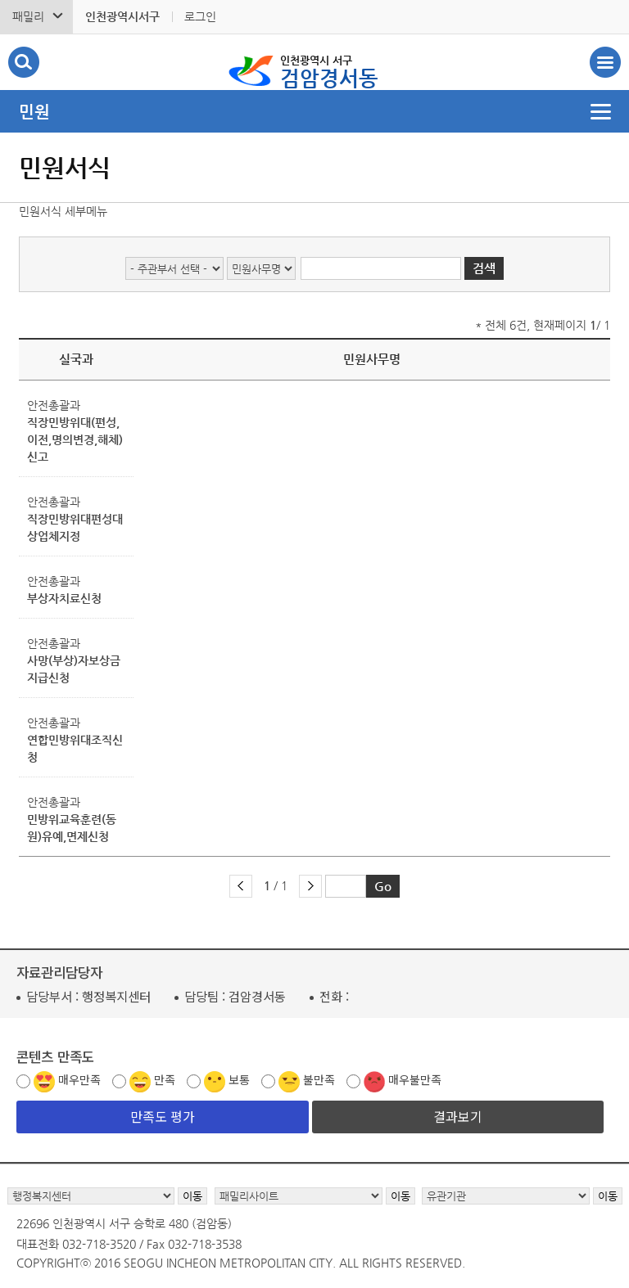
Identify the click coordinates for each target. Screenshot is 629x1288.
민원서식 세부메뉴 (63, 211)
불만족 (319, 1079)
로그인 (200, 16)
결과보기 (457, 1116)
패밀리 (28, 16)
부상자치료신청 (64, 598)
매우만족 (79, 1079)
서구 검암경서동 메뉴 (605, 62)
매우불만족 (414, 1079)
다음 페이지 (310, 886)
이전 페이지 (240, 886)
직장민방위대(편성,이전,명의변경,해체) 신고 (75, 439)
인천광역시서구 (122, 16)
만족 (164, 1079)
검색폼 (23, 62)
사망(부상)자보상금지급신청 (73, 669)
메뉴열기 (314, 111)
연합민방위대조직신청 (75, 748)
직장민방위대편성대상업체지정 (75, 527)
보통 (239, 1079)
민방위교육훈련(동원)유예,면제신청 (71, 828)
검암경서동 (329, 70)
